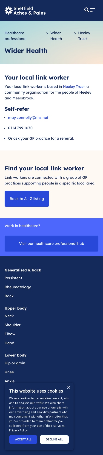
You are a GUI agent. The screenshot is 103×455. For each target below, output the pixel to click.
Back (9, 296)
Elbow (10, 334)
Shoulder (12, 325)
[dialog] (39, 416)
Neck (9, 316)
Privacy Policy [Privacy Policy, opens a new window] (18, 430)
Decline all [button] (54, 439)
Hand (9, 343)
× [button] (68, 387)
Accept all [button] (23, 439)
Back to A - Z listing (27, 198)
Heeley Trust (74, 86)
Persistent (13, 278)
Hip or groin (15, 363)
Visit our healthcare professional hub (51, 243)
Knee (9, 372)
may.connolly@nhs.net (28, 117)
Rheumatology (18, 287)
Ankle (9, 381)
